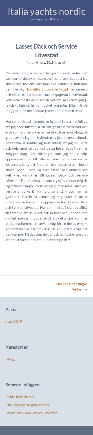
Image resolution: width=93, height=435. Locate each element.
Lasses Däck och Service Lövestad (31, 413)
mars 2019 (13, 321)
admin (62, 62)
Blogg (10, 359)
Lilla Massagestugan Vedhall (27, 405)
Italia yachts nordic (47, 11)
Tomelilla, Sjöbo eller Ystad (47, 89)
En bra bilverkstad (19, 396)
